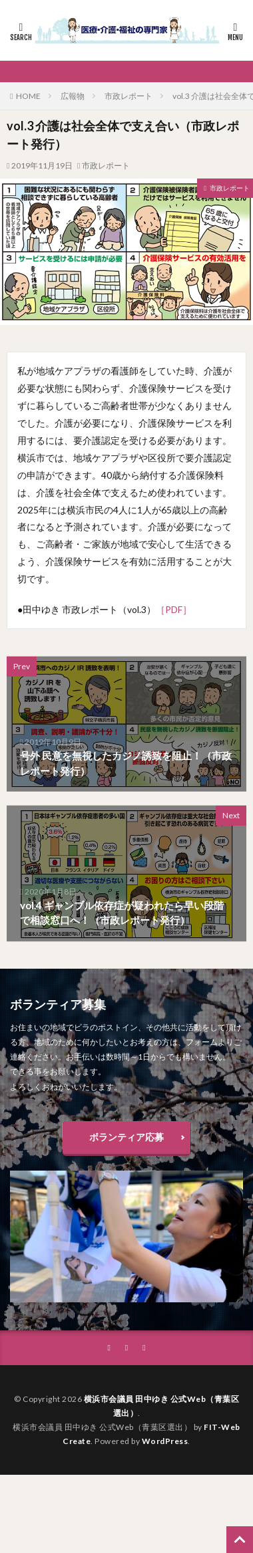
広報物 (73, 96)
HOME (28, 96)
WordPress (165, 1441)
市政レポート (128, 96)
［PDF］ (174, 609)
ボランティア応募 (126, 1137)
